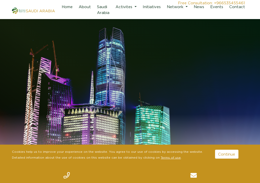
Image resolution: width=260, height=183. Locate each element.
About (85, 7)
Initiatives (152, 7)
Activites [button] (125, 7)
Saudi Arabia (103, 9)
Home (67, 7)
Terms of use (171, 157)
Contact (237, 7)
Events (216, 7)
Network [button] (176, 7)
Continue (226, 154)
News (199, 7)
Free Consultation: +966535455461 (211, 3)
